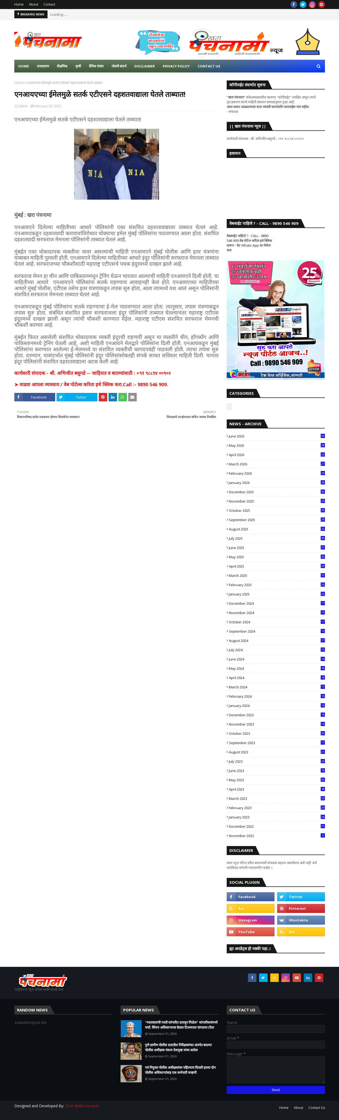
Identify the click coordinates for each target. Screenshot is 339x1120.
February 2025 (277, 584)
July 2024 (277, 649)
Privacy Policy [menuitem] (176, 66)
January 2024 (277, 705)
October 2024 (277, 622)
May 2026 (277, 445)
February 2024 (277, 696)
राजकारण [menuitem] (43, 66)
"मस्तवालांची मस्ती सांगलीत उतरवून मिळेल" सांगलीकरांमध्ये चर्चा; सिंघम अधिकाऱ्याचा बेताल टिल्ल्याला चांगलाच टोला (181, 1025)
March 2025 (277, 575)
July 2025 (277, 538)
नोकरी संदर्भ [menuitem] (118, 66)
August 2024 (277, 640)
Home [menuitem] (23, 66)
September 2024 (277, 631)
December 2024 (277, 603)
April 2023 (277, 789)
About (33, 4)
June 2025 (277, 547)
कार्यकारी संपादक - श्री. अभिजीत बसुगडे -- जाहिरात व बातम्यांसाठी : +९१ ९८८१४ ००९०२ (92, 373)
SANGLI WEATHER (276, 183)
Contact (49, 4)
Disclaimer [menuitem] (144, 66)
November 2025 (277, 501)
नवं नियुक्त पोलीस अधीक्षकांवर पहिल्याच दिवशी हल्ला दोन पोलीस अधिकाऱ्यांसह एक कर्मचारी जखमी (180, 1070)
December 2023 (277, 715)
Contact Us (316, 1107)
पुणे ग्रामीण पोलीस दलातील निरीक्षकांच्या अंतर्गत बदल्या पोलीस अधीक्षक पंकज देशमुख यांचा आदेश (178, 1047)
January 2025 (277, 594)
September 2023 (277, 742)
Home (19, 4)
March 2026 (277, 464)
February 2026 (277, 473)
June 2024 (277, 659)
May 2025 (277, 557)
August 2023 (277, 752)
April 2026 (277, 454)
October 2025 (277, 510)
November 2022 (277, 835)
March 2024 (277, 687)
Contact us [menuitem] (209, 66)
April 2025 (277, 566)
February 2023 (277, 807)
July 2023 (277, 761)
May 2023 (277, 780)
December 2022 (277, 826)
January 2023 (277, 817)
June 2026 (277, 436)
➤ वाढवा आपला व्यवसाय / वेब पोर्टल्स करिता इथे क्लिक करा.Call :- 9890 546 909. (91, 384)
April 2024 (277, 677)
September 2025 (277, 519)
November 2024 (277, 612)
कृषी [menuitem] (78, 66)
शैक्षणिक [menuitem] (62, 66)
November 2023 (277, 724)
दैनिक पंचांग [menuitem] (96, 66)
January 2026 (277, 482)
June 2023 (277, 770)
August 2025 (277, 529)
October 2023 (277, 733)
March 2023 (277, 798)
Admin (23, 106)
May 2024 (277, 668)
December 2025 (277, 492)
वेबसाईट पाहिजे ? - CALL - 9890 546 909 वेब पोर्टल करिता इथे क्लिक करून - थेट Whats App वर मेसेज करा (249, 242)
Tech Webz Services (82, 1105)
